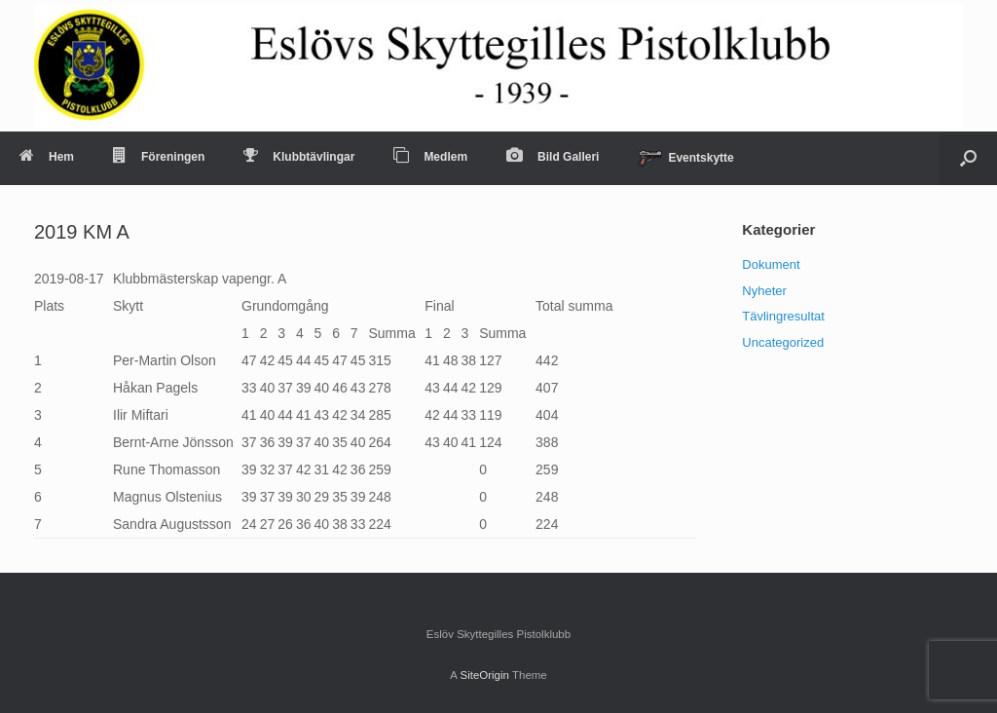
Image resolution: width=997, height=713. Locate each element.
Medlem (430, 157)
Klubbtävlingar (298, 157)
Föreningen (158, 157)
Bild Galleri (552, 157)
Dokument (770, 264)
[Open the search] (968, 158)
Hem (46, 157)
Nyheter (764, 290)
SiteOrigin (484, 675)
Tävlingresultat (783, 316)
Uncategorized (783, 342)
